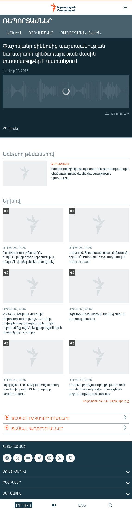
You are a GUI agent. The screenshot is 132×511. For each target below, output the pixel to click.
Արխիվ (13, 32)
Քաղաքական (60, 164)
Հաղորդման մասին (81, 32)
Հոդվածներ (40, 32)
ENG (82, 505)
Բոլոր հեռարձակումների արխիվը (106, 401)
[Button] (10, 129)
